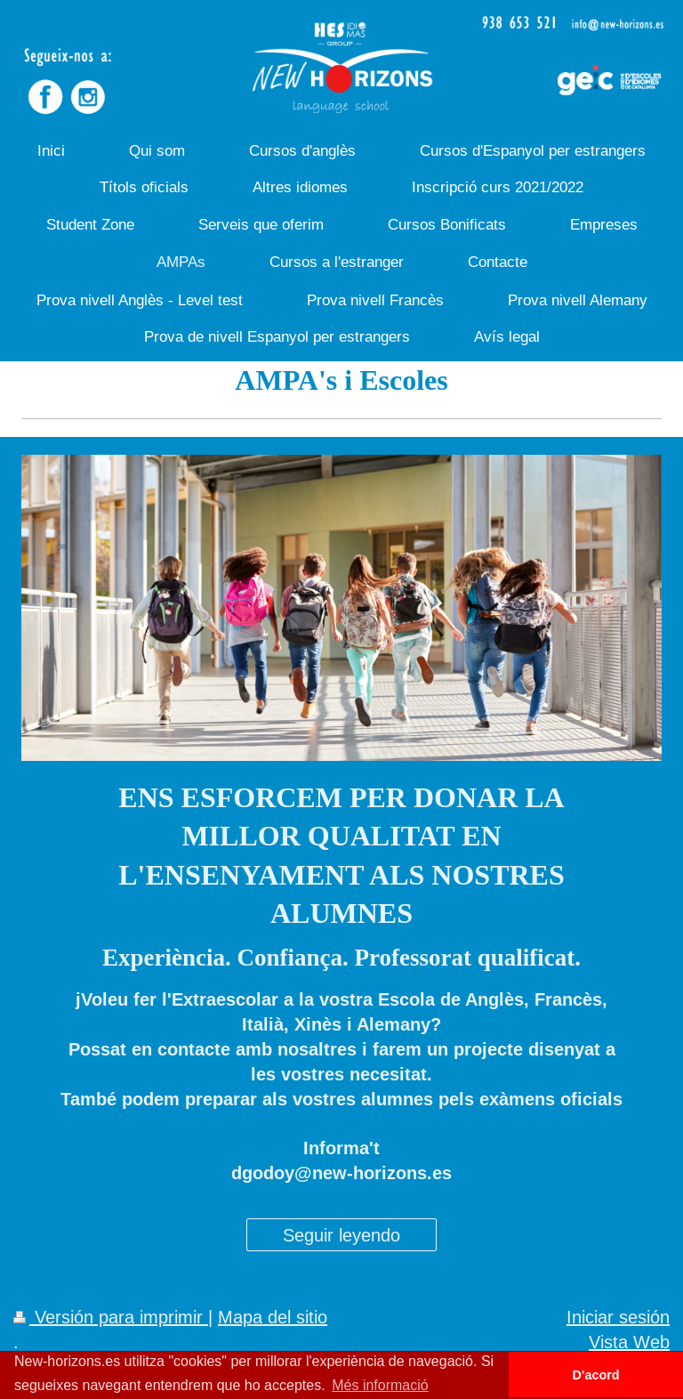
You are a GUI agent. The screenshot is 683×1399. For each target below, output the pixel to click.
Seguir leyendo (341, 1235)
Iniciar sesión (618, 1316)
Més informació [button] (380, 1385)
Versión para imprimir (110, 1316)
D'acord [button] (596, 1375)
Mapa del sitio (272, 1316)
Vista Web (629, 1341)
